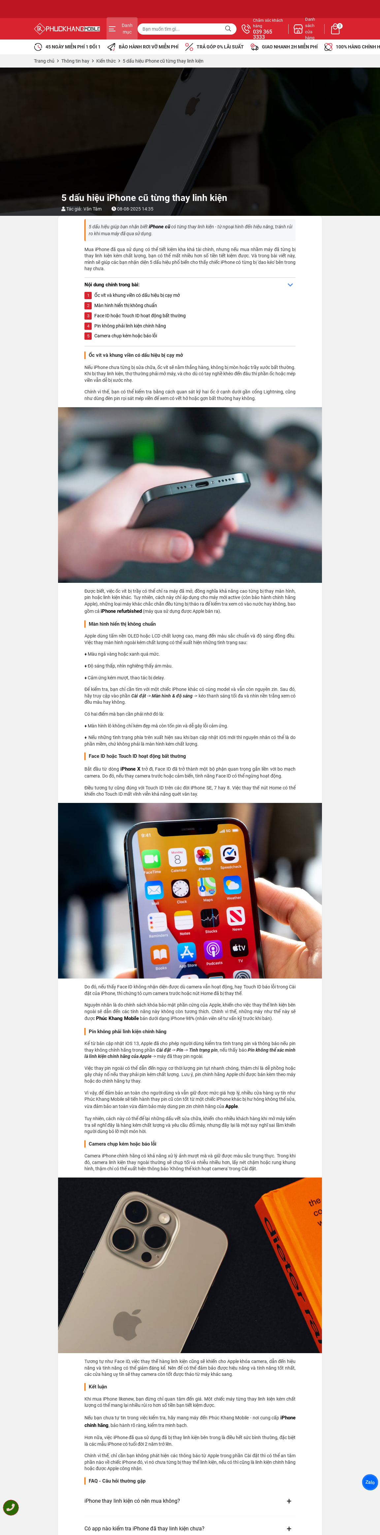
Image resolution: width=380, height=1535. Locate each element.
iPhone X (130, 769)
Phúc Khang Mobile (117, 1018)
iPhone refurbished (121, 611)
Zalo (370, 1482)
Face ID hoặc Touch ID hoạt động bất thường (140, 315)
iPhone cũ (159, 227)
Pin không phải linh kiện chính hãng (130, 325)
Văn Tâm (92, 209)
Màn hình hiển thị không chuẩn (125, 305)
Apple (231, 1106)
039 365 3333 (261, 34)
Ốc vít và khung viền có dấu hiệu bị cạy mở (137, 295)
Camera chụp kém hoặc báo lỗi (125, 335)
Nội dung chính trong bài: (112, 285)
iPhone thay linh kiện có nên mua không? (132, 1501)
